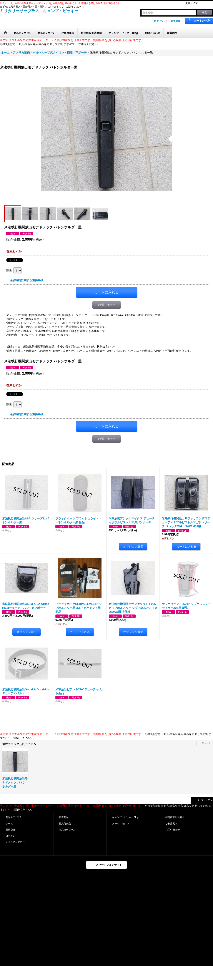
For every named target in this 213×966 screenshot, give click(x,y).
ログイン (158, 21)
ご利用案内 (171, 823)
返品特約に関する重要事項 (26, 280)
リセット (206, 743)
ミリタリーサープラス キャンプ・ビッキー (39, 11)
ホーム (9, 823)
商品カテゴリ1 (13, 817)
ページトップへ (204, 800)
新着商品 (63, 817)
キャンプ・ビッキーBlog (125, 817)
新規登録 (175, 21)
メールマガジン (120, 823)
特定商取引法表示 (175, 817)
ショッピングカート (16, 841)
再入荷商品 (65, 823)
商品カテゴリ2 (67, 829)
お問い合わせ (106, 304)
